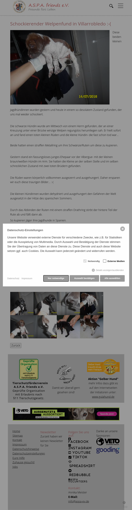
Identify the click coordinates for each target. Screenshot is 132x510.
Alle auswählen (112, 278)
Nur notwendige (56, 278)
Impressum (27, 278)
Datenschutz (13, 278)
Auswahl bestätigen (84, 278)
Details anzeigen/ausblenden (110, 270)
